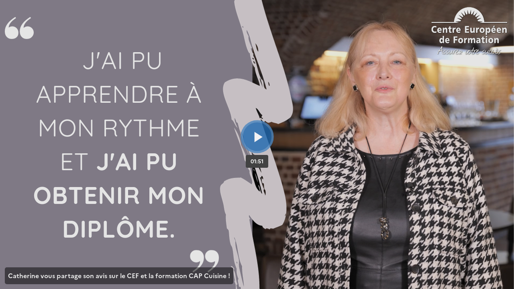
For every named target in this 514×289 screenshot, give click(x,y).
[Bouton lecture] (257, 136)
